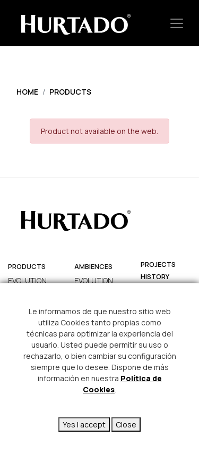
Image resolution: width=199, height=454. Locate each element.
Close (126, 424)
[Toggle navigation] (176, 23)
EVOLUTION (27, 280)
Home (27, 92)
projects (158, 264)
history (155, 277)
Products (70, 92)
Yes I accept (84, 424)
